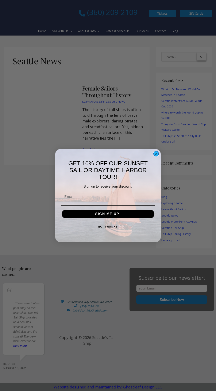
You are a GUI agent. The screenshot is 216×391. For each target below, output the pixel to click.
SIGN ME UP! (108, 214)
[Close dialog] (156, 153)
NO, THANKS (108, 226)
